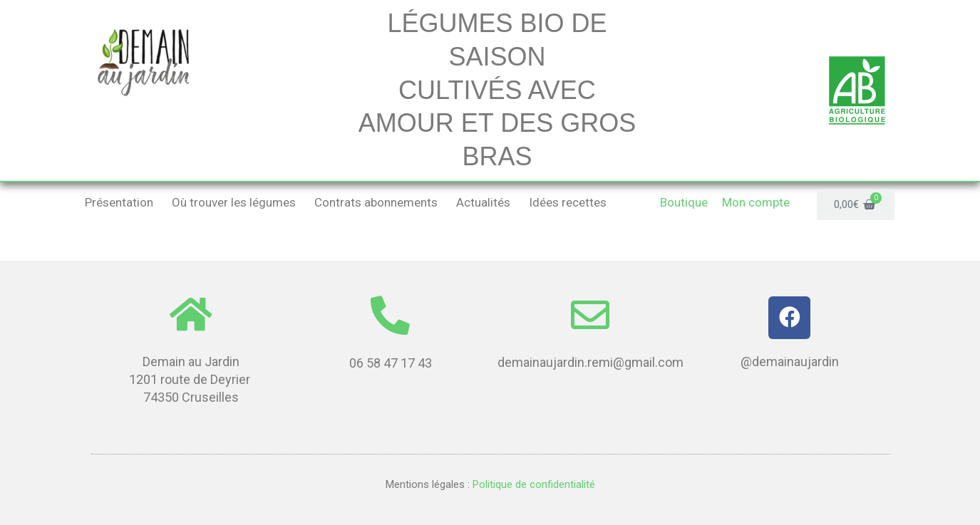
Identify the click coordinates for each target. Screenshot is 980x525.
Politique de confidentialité (532, 484)
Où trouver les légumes (234, 202)
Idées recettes (568, 202)
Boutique (684, 202)
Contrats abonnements (376, 202)
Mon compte (756, 202)
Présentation (119, 202)
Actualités (483, 202)
